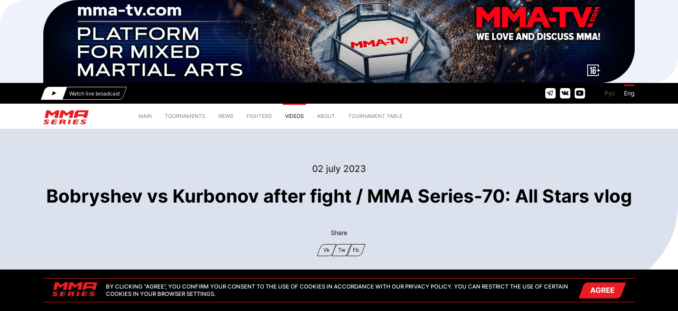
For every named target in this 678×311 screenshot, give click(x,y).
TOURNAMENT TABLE (375, 116)
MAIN (145, 116)
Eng (629, 93)
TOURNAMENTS (185, 116)
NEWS (225, 116)
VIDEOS (294, 116)
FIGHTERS (259, 116)
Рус (609, 93)
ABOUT (326, 116)
